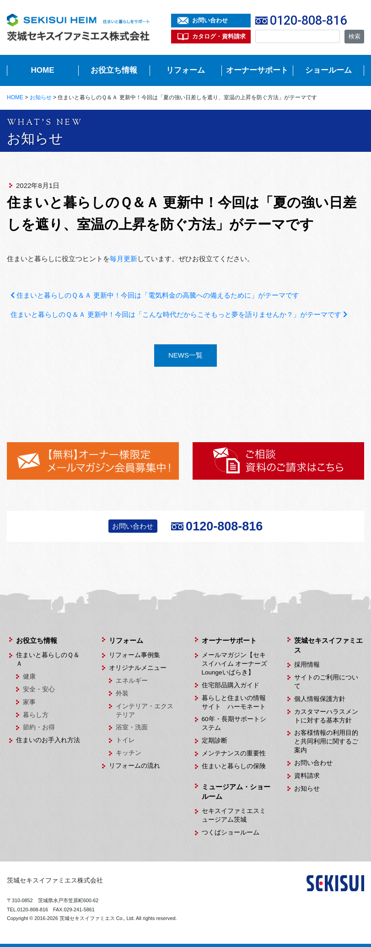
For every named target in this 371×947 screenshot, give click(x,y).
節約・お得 (39, 727)
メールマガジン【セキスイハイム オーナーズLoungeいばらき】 (235, 664)
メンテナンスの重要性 (234, 753)
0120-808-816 (308, 20)
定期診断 (214, 740)
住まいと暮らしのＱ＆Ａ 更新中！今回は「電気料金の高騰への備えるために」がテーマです (155, 295)
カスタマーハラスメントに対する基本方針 (326, 716)
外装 (122, 693)
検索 (354, 36)
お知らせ (307, 788)
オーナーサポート (257, 70)
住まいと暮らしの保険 (234, 766)
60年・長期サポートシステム (234, 723)
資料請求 (307, 775)
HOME (42, 70)
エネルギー (132, 680)
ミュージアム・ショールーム (236, 791)
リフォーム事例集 (134, 655)
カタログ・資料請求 (219, 36)
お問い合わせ (210, 20)
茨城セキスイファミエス (328, 645)
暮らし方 (35, 715)
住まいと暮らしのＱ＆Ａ (48, 659)
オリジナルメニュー (138, 667)
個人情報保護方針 (319, 699)
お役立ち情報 (114, 70)
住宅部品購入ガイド (230, 685)
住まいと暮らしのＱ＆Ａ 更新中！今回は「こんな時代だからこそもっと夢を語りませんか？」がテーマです (179, 314)
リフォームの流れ (134, 765)
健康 (29, 676)
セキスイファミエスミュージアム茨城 (234, 815)
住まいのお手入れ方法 (48, 740)
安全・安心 (39, 689)
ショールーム (328, 70)
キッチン (128, 752)
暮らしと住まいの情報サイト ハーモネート (234, 702)
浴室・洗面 (132, 727)
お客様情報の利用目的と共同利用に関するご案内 (326, 741)
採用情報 (307, 664)
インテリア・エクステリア (144, 710)
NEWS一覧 (185, 355)
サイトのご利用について (326, 682)
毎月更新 (123, 258)
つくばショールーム (230, 832)
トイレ (125, 740)
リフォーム (185, 70)
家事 (29, 702)
